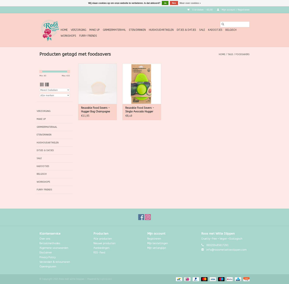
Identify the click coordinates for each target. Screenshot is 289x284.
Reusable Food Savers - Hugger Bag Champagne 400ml (95, 110)
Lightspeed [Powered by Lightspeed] (106, 279)
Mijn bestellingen (157, 243)
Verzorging (78, 30)
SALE (202, 30)
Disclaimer (45, 252)
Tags (230, 54)
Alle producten (102, 238)
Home (64, 30)
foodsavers (243, 54)
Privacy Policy (47, 257)
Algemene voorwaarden (53, 248)
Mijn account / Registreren (233, 9)
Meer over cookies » (190, 3)
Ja (165, 3)
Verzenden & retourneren (54, 262)
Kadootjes (215, 30)
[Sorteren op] (54, 90)
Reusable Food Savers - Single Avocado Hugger (139, 109)
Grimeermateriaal (114, 30)
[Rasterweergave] (42, 85)
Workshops (68, 35)
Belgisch (230, 30)
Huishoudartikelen (161, 30)
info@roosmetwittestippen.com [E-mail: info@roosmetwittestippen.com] (226, 249)
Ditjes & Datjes (186, 30)
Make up (94, 30)
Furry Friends (88, 35)
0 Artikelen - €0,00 (200, 9)
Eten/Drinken (137, 30)
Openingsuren (47, 266)
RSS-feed (99, 252)
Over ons (44, 238)
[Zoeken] (235, 24)
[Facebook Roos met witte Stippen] (141, 217)
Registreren (154, 238)
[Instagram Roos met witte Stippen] (148, 217)
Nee (174, 3)
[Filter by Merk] (54, 95)
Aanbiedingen (101, 248)
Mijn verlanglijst (156, 248)
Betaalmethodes (49, 243)
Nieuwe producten (104, 243)
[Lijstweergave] (47, 85)
